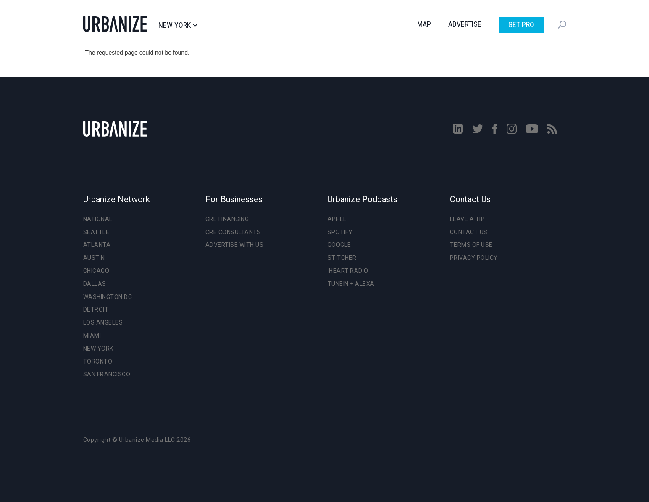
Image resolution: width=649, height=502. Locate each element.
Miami (92, 335)
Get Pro (521, 24)
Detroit (96, 309)
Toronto (98, 361)
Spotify (340, 232)
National (98, 219)
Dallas (94, 283)
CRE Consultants (233, 232)
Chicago (96, 270)
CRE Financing (227, 219)
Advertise (464, 24)
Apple (337, 219)
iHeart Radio (348, 270)
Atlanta (97, 244)
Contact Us (469, 232)
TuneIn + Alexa (351, 283)
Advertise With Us (234, 244)
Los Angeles (103, 322)
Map (424, 24)
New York (177, 25)
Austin (94, 257)
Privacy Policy (474, 257)
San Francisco (107, 374)
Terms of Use (471, 244)
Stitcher (342, 257)
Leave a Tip (467, 219)
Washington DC (107, 296)
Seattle (96, 232)
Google (339, 244)
